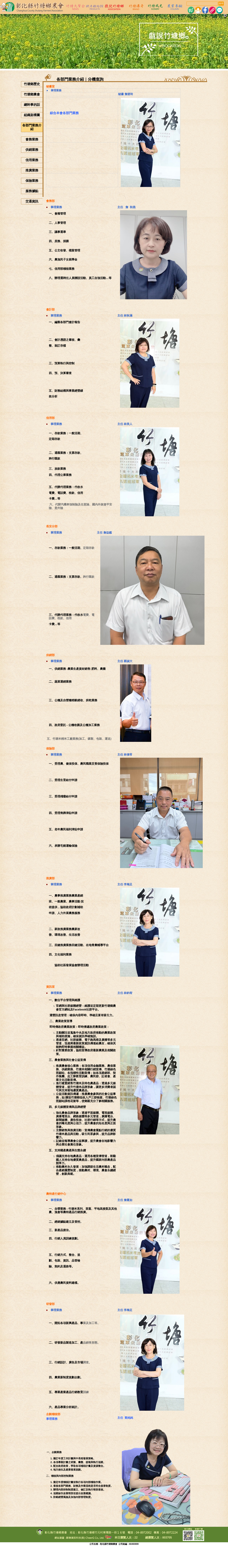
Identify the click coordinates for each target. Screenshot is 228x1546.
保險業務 (31, 180)
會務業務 (31, 139)
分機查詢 (95, 79)
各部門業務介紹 (32, 127)
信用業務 (31, 160)
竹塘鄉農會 (32, 94)
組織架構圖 (32, 115)
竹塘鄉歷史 (32, 84)
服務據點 (31, 191)
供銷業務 (31, 150)
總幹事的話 (32, 104)
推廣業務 (31, 170)
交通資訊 (31, 201)
